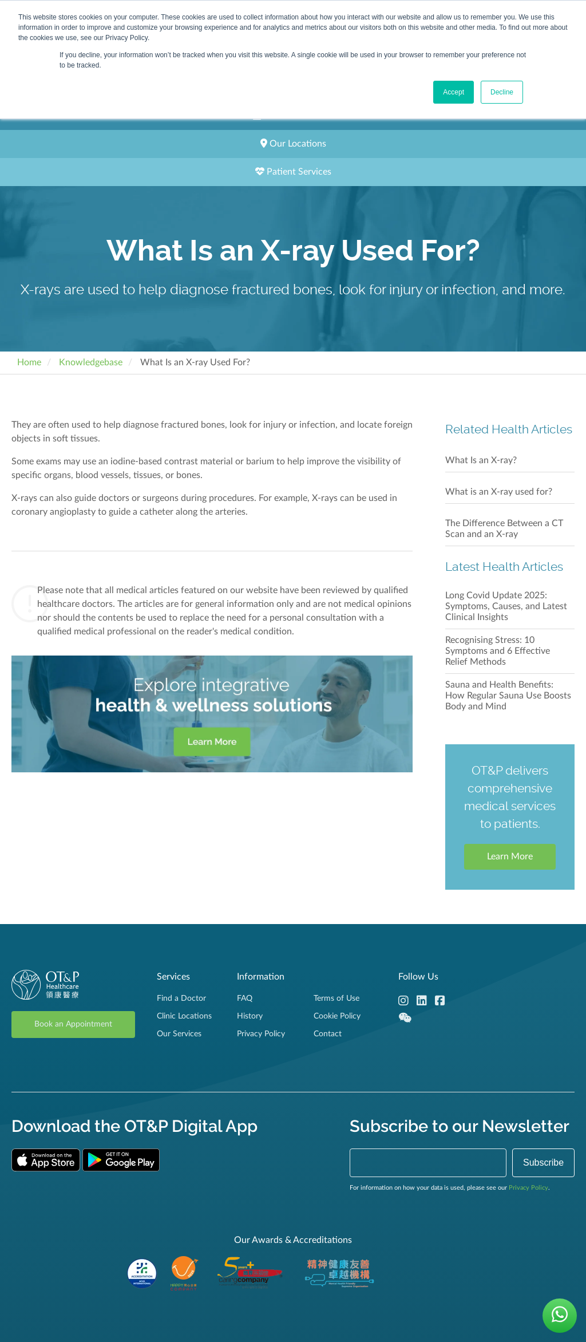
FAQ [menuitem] (244, 998)
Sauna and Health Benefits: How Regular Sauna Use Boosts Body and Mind (508, 695)
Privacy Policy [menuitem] (261, 1034)
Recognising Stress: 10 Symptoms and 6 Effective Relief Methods (497, 651)
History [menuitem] (250, 1016)
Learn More (510, 856)
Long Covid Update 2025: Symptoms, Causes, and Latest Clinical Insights (506, 606)
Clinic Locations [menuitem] (184, 1016)
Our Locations (293, 143)
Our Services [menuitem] (179, 1034)
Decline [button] (501, 92)
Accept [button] (453, 92)
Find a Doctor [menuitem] (181, 998)
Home (29, 362)
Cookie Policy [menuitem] (337, 1016)
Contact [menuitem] (328, 1034)
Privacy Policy (528, 1188)
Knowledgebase (90, 362)
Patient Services (293, 171)
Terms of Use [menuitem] (336, 998)
